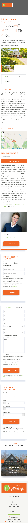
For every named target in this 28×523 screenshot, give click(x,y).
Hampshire (17, 204)
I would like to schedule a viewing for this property (14, 345)
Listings (8, 204)
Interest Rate (6, 412)
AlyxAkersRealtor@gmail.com (15, 522)
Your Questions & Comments (10, 335)
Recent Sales (11, 240)
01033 (4, 207)
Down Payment (7, 406)
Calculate (11, 421)
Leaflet (13, 148)
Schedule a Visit (19, 307)
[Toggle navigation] (24, 5)
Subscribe (11, 292)
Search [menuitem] (14, 502)
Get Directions (14, 161)
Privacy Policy (14, 286)
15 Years (12, 396)
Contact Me (11, 244)
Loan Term (5, 392)
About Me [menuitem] (14, 504)
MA (12, 204)
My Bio (21, 241)
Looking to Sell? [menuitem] (14, 506)
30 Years (6, 396)
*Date (4, 323)
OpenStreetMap (19, 148)
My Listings (5, 240)
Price (4, 400)
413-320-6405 (9, 237)
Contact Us (8, 307)
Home (2, 204)
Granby (24, 204)
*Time (4, 329)
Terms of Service (9, 376)
